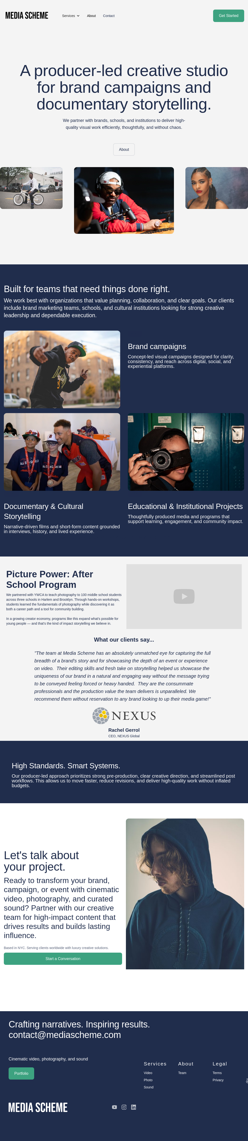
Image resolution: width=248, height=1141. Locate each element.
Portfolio (21, 1073)
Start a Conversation (63, 959)
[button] (71, 16)
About (124, 149)
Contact (108, 16)
